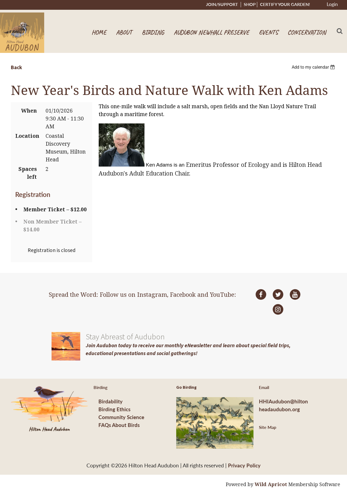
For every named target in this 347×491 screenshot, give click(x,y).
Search (340, 31)
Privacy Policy (244, 465)
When (29, 110)
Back (16, 67)
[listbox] (314, 67)
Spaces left (27, 172)
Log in (332, 5)
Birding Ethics (114, 409)
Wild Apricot (271, 484)
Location (26, 135)
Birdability (110, 401)
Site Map (267, 427)
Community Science (121, 417)
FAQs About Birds (119, 425)
